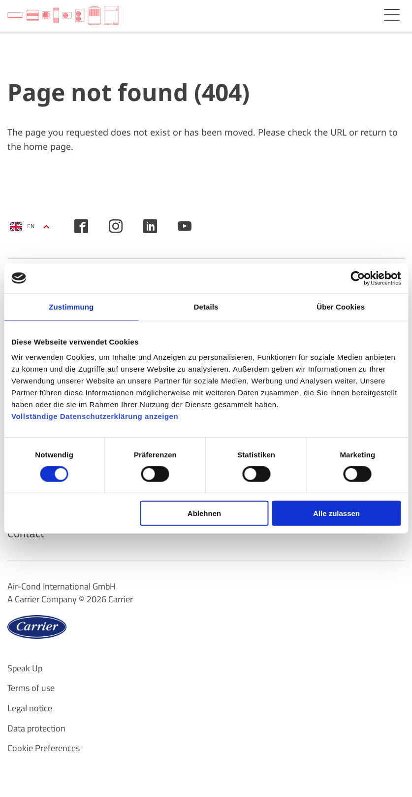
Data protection (36, 730)
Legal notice (29, 710)
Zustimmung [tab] (71, 306)
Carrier (120, 601)
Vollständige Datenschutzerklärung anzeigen (94, 416)
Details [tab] (206, 306)
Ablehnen (204, 513)
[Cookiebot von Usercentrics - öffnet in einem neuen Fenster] (358, 278)
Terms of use (31, 690)
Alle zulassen (336, 513)
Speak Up (24, 670)
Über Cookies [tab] (341, 306)
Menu (392, 15)
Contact (26, 535)
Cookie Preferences (43, 750)
